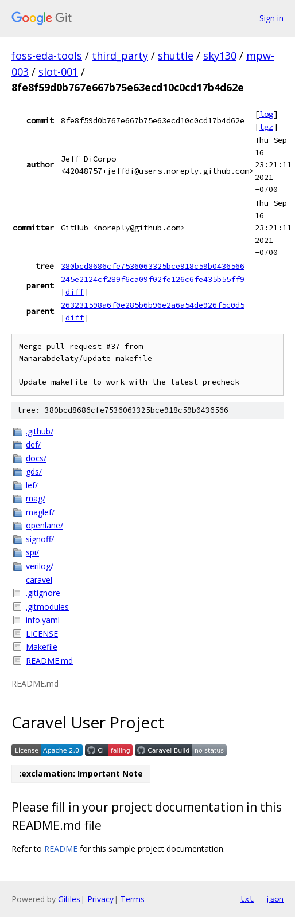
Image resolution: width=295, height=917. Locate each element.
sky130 (219, 55)
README (60, 848)
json (274, 899)
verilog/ (39, 566)
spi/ (32, 552)
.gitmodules (47, 606)
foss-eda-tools (46, 55)
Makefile (41, 646)
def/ (33, 444)
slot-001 (58, 72)
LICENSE (42, 633)
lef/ (32, 485)
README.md (49, 660)
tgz (266, 127)
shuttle (175, 55)
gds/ (34, 471)
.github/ (39, 431)
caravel (39, 579)
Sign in (271, 18)
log (266, 114)
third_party (120, 55)
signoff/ (40, 539)
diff (74, 292)
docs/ (36, 458)
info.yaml (43, 619)
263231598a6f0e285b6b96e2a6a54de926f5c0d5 (152, 305)
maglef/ (40, 512)
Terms (133, 899)
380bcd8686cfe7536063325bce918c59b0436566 (152, 266)
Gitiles (69, 899)
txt (247, 899)
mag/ (35, 498)
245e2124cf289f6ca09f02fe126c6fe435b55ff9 (152, 279)
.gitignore (43, 592)
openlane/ (44, 525)
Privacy (100, 899)
